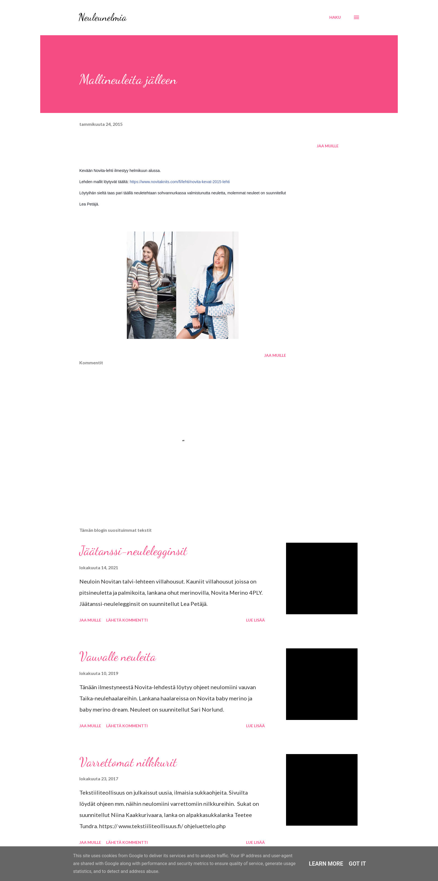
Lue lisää (255, 620)
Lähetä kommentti (127, 620)
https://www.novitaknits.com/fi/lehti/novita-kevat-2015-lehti (180, 181)
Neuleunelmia (102, 17)
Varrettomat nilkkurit (128, 762)
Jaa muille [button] (328, 145)
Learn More (326, 863)
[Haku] (335, 17)
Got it (357, 863)
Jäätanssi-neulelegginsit (133, 551)
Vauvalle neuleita (117, 656)
